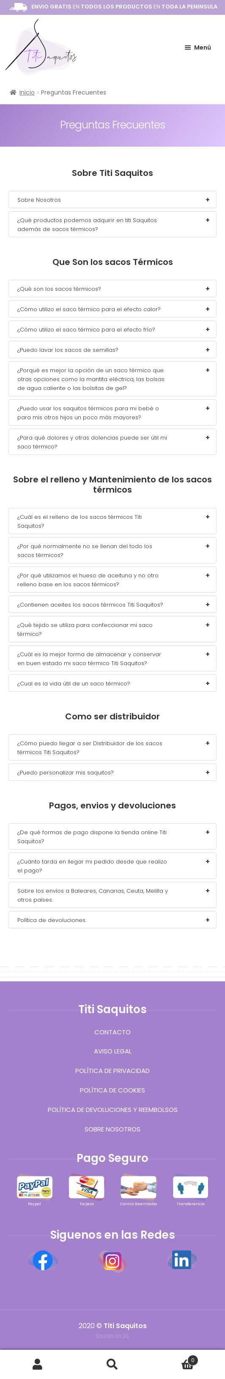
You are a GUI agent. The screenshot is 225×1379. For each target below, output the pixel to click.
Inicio (27, 92)
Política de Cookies (112, 1090)
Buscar (112, 1364)
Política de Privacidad (112, 1070)
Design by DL (112, 1335)
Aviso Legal (113, 1051)
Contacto (112, 1032)
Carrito (174, 1358)
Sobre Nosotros (112, 1129)
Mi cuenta (37, 1364)
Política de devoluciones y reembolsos (113, 1109)
